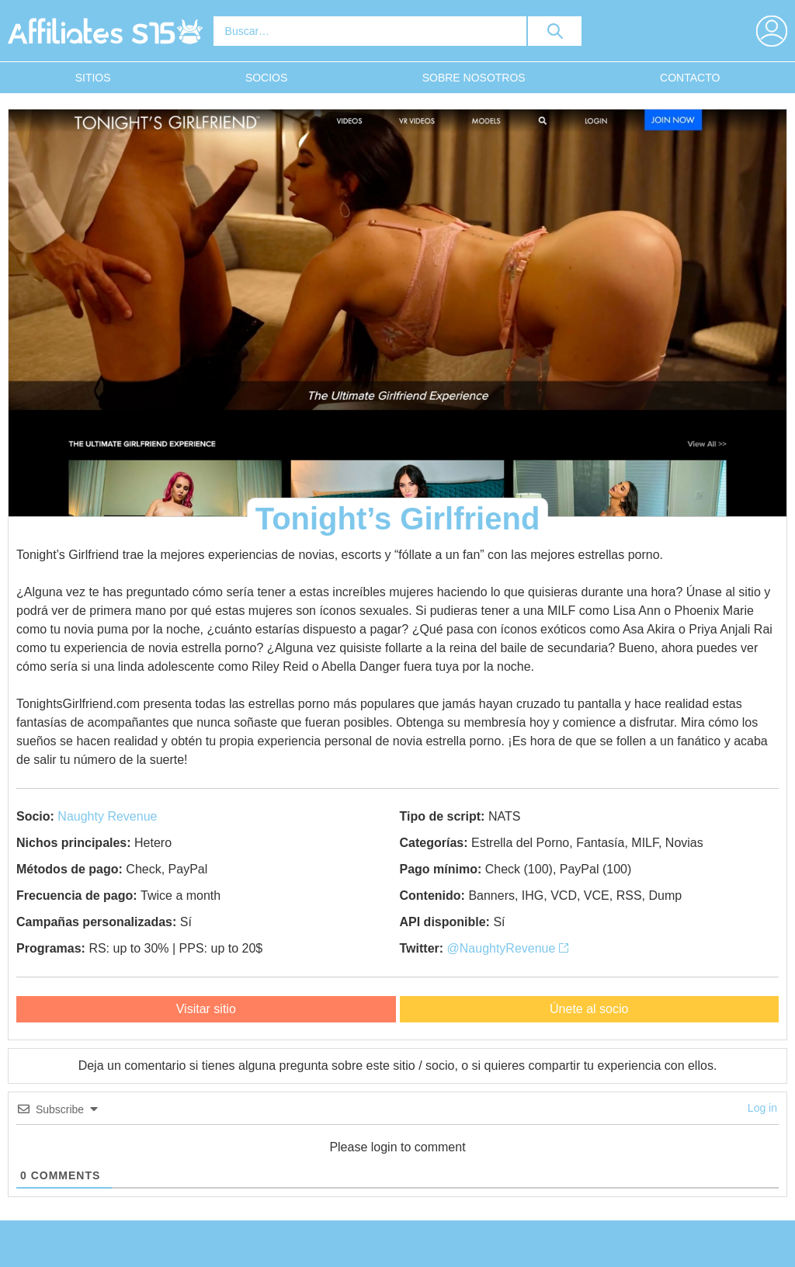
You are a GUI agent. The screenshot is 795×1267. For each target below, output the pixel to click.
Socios (266, 77)
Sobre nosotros (474, 77)
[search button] (555, 31)
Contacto (690, 77)
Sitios (93, 77)
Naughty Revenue (107, 816)
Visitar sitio (206, 1008)
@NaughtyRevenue (507, 948)
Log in (762, 1108)
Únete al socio (589, 1008)
